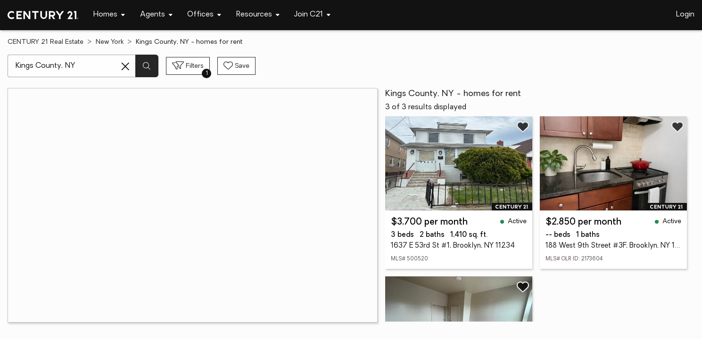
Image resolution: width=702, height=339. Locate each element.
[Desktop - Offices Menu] (204, 15)
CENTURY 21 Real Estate (45, 42)
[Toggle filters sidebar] (188, 66)
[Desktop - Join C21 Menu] (312, 15)
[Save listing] (523, 126)
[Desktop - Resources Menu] (258, 15)
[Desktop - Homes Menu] (109, 15)
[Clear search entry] (125, 66)
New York (110, 42)
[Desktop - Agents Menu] (156, 15)
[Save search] (236, 66)
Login (685, 14)
